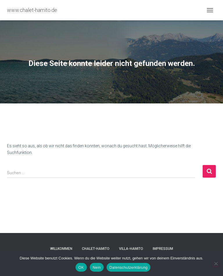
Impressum (163, 249)
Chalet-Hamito (95, 249)
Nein (97, 267)
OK (81, 267)
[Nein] (216, 263)
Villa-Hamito (131, 249)
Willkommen (61, 249)
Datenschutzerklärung (128, 267)
